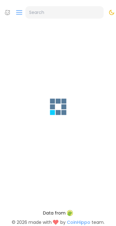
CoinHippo (78, 222)
